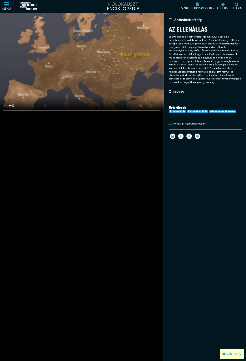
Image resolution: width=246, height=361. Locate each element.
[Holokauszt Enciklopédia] (123, 6)
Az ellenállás (177, 111)
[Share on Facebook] (181, 136)
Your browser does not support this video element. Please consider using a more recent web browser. (82, 64)
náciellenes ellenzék (222, 111)
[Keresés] (236, 6)
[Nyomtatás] (172, 136)
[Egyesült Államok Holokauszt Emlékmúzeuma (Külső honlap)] (28, 6)
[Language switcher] (197, 136)
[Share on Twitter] (189, 136)
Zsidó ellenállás (197, 111)
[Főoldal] (223, 6)
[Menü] (6, 6)
